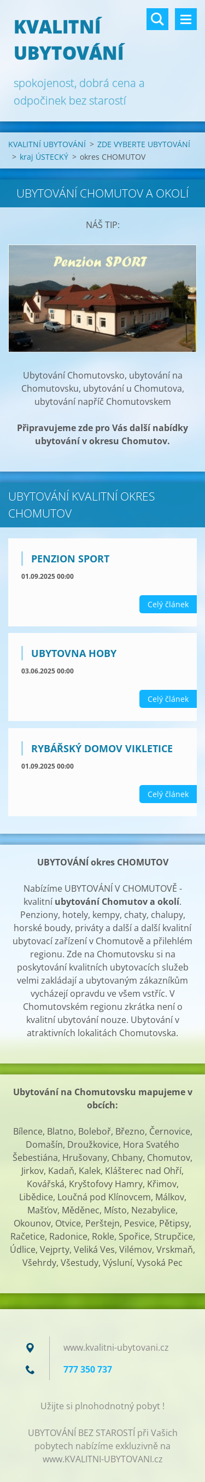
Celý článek (168, 604)
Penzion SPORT (70, 558)
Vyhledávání (157, 19)
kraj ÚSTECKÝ (44, 157)
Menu (186, 19)
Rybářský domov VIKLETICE (102, 748)
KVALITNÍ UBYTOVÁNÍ (47, 144)
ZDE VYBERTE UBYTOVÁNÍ (143, 144)
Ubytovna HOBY (73, 653)
